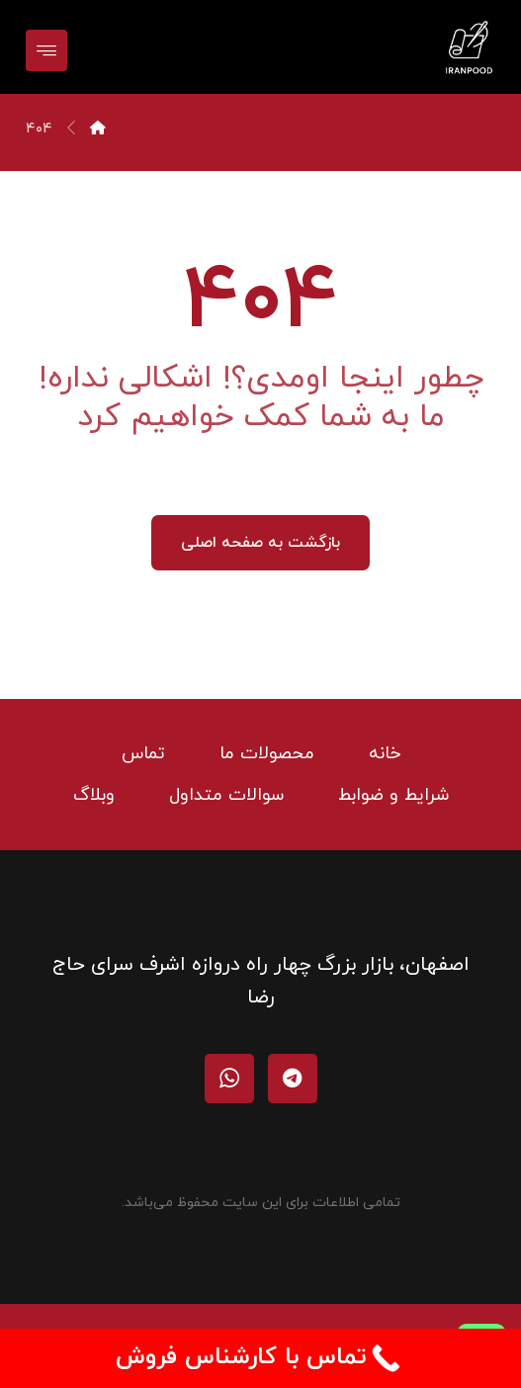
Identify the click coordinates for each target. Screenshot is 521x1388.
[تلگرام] (292, 1078)
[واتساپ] (229, 1078)
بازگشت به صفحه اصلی (260, 543)
